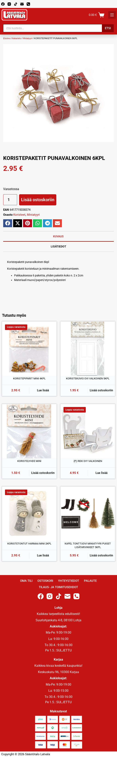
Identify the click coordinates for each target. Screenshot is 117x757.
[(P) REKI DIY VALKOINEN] (87, 431)
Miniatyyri (27, 38)
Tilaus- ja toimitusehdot (58, 587)
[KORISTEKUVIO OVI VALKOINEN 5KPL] (87, 348)
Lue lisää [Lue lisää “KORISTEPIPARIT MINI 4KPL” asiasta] (43, 390)
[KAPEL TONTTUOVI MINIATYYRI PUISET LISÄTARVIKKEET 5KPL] (87, 514)
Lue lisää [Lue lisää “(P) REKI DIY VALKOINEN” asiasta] (101, 473)
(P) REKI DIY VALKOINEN (88, 461)
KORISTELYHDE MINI (29, 461)
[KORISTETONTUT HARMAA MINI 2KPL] (29, 514)
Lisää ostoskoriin (37, 199)
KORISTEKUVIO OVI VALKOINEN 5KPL (87, 378)
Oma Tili (26, 581)
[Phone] (28, 4)
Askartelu (16, 38)
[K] (112, 15)
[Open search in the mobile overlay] (58, 28)
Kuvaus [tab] (58, 236)
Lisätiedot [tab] (58, 246)
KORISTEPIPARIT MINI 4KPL (29, 378)
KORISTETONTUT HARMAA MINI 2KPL (29, 543)
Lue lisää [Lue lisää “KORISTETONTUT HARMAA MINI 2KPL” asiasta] (43, 555)
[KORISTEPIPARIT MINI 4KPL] (29, 348)
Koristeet (19, 214)
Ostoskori (45, 581)
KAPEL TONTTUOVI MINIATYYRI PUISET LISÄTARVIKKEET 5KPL (88, 545)
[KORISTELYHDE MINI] (29, 431)
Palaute (90, 581)
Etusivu (6, 38)
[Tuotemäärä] (10, 199)
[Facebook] (3, 4)
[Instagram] (9, 4)
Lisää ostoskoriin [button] (101, 390)
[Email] (22, 4)
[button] (7, 223)
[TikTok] (15, 4)
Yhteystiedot (68, 581)
